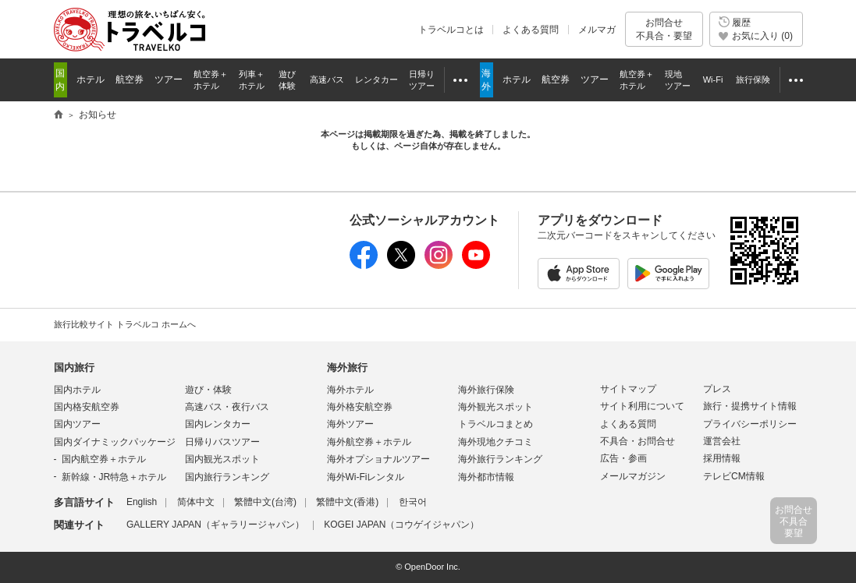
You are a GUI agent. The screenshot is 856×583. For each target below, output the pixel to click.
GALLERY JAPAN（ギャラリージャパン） (215, 524)
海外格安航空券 (359, 406)
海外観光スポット (495, 406)
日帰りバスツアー (222, 441)
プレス (717, 388)
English (141, 501)
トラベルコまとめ (495, 424)
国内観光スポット (222, 459)
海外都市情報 (486, 477)
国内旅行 (74, 367)
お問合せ (664, 29)
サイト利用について (642, 406)
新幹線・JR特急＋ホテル (114, 477)
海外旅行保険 (486, 389)
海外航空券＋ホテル (369, 441)
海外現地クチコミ (495, 441)
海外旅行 (347, 367)
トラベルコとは (451, 29)
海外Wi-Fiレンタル (366, 477)
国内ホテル (77, 389)
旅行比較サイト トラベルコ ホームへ (125, 324)
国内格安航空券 (86, 406)
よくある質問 (531, 29)
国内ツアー (77, 424)
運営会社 (722, 441)
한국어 (413, 501)
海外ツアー (350, 424)
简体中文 (196, 501)
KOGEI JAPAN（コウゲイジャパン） (401, 524)
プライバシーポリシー (750, 424)
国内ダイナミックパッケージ (115, 441)
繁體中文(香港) (347, 501)
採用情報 (722, 458)
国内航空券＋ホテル (104, 459)
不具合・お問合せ (637, 441)
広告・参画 (623, 458)
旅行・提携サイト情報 (750, 406)
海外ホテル (350, 389)
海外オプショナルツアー (378, 459)
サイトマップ (628, 388)
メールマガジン (633, 476)
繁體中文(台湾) (265, 501)
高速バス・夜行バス (227, 406)
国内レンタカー (217, 424)
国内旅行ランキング (227, 477)
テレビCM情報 (734, 476)
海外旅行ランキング (500, 459)
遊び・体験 (208, 389)
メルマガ (597, 29)
